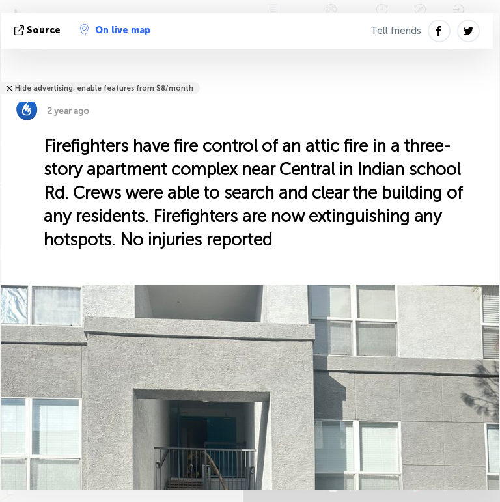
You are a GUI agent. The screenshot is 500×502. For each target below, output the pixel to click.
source (39, 30)
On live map (115, 30)
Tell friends (395, 30)
